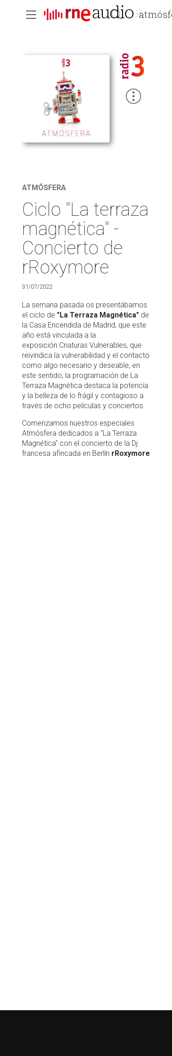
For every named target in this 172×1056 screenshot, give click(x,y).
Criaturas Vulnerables (93, 345)
